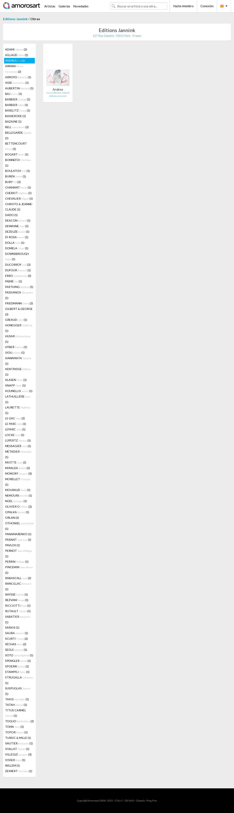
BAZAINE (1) (13, 121)
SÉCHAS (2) (15, 644)
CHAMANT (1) (18, 187)
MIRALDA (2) (17, 468)
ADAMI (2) (16, 49)
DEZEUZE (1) (17, 231)
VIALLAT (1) (17, 749)
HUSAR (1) (17, 338)
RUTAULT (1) (18, 611)
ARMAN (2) (14, 68)
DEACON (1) (17, 220)
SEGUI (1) (16, 649)
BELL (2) (17, 127)
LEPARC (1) (15, 429)
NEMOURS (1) (18, 495)
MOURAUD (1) (17, 490)
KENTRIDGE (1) (18, 371)
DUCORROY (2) (18, 264)
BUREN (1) (15, 176)
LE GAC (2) (15, 418)
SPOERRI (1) (17, 666)
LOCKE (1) (14, 435)
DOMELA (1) (16, 248)
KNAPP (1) (15, 385)
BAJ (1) (13, 93)
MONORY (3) (18, 473)
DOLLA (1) (14, 242)
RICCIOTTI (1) (18, 605)
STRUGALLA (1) (19, 680)
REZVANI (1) (16, 600)
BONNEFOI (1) (18, 162)
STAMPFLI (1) (17, 672)
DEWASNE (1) (16, 226)
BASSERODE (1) (15, 116)
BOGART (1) (16, 154)
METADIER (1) (18, 454)
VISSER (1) (15, 760)
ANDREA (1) (15, 60)
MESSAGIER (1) (18, 446)
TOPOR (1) (16, 732)
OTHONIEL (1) (19, 525)
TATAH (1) (16, 704)
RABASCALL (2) (18, 578)
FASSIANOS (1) (19, 295)
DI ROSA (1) (16, 237)
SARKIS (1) (12, 627)
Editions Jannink (15, 19)
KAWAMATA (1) (18, 360)
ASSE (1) (17, 82)
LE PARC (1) (15, 423)
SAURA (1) (16, 633)
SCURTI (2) (16, 638)
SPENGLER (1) (18, 660)
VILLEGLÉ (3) (18, 754)
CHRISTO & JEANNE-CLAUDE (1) (19, 206)
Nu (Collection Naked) (57, 92)
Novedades (81, 6)
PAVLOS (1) (12, 545)
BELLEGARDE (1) (18, 135)
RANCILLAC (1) (18, 586)
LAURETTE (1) (18, 410)
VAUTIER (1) (19, 743)
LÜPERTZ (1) (18, 440)
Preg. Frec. (152, 800)
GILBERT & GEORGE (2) (19, 311)
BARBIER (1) (17, 99)
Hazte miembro (183, 6)
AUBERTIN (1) (19, 88)
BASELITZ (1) (17, 110)
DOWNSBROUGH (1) (17, 256)
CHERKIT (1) (18, 193)
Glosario (140, 800)
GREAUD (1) (16, 319)
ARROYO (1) (18, 77)
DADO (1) (11, 215)
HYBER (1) (16, 347)
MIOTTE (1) (15, 462)
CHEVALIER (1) (19, 198)
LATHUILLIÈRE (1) (18, 399)
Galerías (64, 6)
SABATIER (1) (17, 619)
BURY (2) (13, 182)
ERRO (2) (18, 275)
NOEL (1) (16, 501)
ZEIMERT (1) (18, 771)
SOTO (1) (19, 655)
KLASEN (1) (16, 380)
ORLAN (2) (12, 517)
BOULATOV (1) (17, 170)
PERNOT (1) (18, 553)
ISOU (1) (15, 352)
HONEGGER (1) (18, 327)
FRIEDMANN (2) (19, 303)
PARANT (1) (18, 539)
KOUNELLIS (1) (18, 391)
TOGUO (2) (19, 721)
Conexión (207, 6)
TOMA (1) (14, 726)
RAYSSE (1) (16, 594)
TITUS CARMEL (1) (15, 712)
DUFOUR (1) (18, 270)
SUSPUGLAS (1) (17, 691)
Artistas (49, 6)
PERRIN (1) (16, 561)
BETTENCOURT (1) (16, 146)
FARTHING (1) (19, 287)
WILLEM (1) (12, 765)
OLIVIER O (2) (18, 506)
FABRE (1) (13, 281)
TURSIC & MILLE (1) (18, 737)
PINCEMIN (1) (19, 569)
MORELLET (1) (17, 481)
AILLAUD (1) (16, 55)
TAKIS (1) (17, 699)
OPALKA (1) (17, 512)
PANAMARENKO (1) (18, 534)
